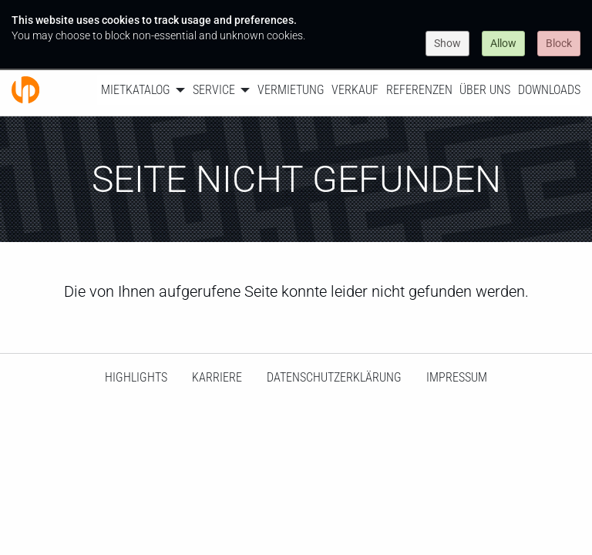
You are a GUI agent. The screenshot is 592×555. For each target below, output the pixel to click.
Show (447, 43)
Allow (503, 43)
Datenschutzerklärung (334, 377)
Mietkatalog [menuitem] (135, 89)
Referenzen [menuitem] (419, 89)
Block (559, 43)
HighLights (136, 377)
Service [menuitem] (214, 89)
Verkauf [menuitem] (354, 89)
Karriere (217, 377)
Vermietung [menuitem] (291, 89)
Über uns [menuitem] (484, 89)
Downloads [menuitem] (549, 89)
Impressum (456, 377)
